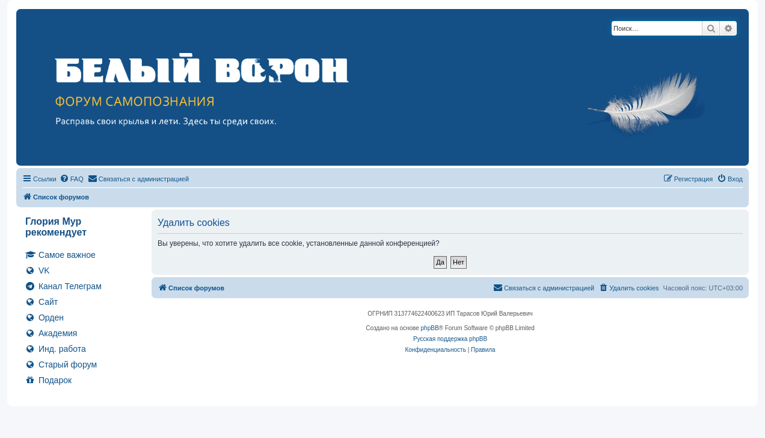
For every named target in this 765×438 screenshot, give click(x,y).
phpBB (430, 328)
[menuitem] (72, 179)
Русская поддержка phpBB (450, 339)
